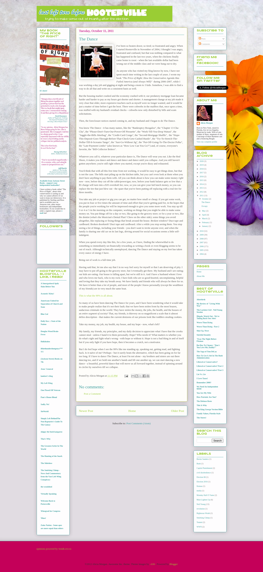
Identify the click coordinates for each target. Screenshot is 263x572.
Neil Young (201, 504)
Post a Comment (92, 393)
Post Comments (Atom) (138, 423)
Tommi (199, 522)
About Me (201, 276)
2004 (202, 254)
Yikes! (43, 518)
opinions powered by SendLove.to (53, 548)
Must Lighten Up (203, 500)
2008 (202, 239)
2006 (202, 246)
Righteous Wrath (203, 513)
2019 (202, 165)
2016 (202, 176)
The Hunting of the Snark (51, 456)
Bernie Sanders (203, 459)
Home (132, 410)
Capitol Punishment (204, 468)
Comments (204, 44)
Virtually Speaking (48, 494)
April (204, 215)
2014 (202, 184)
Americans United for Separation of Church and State (52, 304)
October (205, 199)
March (205, 218)
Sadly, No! (45, 404)
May (204, 211)
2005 (202, 250)
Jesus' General (47, 369)
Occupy (205, 206)
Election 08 (201, 477)
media (199, 491)
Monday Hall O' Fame (205, 495)
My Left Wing (47, 383)
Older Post (177, 410)
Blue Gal (44, 314)
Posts (202, 39)
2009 (202, 235)
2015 (202, 180)
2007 (202, 242)
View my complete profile (207, 142)
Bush (199, 464)
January (205, 226)
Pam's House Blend (49, 397)
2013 (202, 188)
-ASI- (153, 564)
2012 (202, 192)
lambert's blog (47, 376)
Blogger (173, 564)
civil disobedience (204, 473)
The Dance (206, 202)
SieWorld (45, 411)
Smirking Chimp (203, 518)
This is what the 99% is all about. (96, 295)
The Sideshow (46, 463)
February (206, 222)
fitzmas (199, 486)
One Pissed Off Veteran (50, 390)
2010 (202, 231)
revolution (201, 509)
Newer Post (86, 410)
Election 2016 (202, 482)
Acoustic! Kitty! (47, 294)
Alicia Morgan (207, 123)
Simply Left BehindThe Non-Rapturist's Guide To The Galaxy (52, 421)
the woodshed (46, 487)
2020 (202, 161)
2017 (202, 173)
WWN (199, 527)
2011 (202, 195)
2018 (202, 169)
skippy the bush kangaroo (51, 432)
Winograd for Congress (50, 511)
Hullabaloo (45, 341)
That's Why (46, 439)
